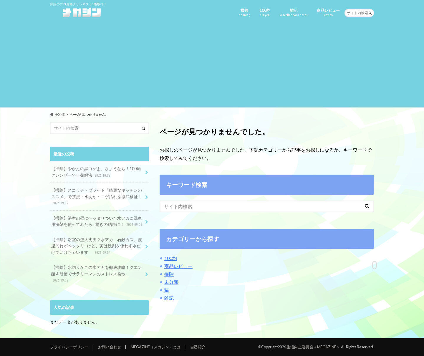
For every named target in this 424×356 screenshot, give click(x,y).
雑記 (293, 12)
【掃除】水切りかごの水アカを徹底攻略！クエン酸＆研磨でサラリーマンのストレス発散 (96, 274)
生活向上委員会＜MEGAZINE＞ (313, 347)
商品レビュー (328, 12)
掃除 (244, 12)
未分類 (171, 282)
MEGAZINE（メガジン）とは (155, 347)
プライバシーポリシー (69, 347)
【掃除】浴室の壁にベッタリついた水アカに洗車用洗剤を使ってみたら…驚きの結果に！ (97, 222)
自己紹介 (198, 347)
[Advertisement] (212, 66)
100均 (264, 12)
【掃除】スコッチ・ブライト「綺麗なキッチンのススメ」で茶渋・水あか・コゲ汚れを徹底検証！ (96, 197)
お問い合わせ (109, 347)
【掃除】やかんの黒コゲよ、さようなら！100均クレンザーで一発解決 (96, 172)
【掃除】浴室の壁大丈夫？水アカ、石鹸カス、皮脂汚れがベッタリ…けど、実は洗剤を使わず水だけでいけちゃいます (96, 246)
